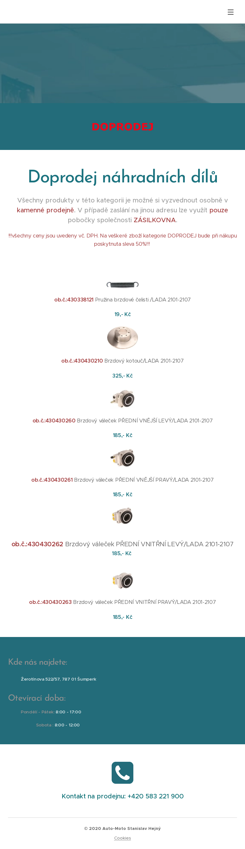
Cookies (122, 838)
